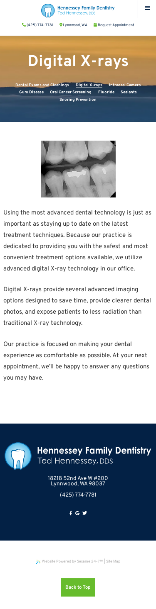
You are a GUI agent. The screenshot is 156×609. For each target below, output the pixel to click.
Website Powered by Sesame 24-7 (69, 561)
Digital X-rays (89, 85)
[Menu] (147, 9)
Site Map (113, 561)
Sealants (129, 92)
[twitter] (84, 513)
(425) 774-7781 (78, 495)
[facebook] (70, 513)
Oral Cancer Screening (71, 92)
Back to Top (78, 587)
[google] (77, 513)
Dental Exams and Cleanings (42, 85)
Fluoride (106, 92)
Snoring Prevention (78, 99)
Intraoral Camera (125, 85)
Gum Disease (31, 92)
